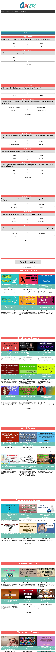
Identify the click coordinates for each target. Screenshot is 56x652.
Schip (41, 46)
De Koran (14, 141)
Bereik (14, 155)
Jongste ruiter (14, 110)
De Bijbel (41, 141)
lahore (14, 173)
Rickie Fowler (14, 233)
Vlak (14, 43)
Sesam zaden (41, 57)
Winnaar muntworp (41, 110)
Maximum (14, 158)
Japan (14, 218)
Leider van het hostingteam (14, 107)
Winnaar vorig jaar (41, 107)
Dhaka (41, 170)
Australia (14, 221)
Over (12, 11)
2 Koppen (14, 204)
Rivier (14, 46)
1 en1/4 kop (41, 207)
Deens (14, 95)
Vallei (41, 43)
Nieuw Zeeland (41, 221)
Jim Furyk (41, 236)
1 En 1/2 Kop (14, 207)
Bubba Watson (41, 233)
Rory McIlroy (14, 236)
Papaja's (14, 57)
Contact (16, 11)
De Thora (41, 144)
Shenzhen (14, 170)
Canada (41, 218)
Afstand (41, 155)
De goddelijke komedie (14, 144)
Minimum (41, 158)
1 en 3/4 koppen (41, 204)
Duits (41, 95)
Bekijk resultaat (28, 262)
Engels (14, 92)
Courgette (14, 60)
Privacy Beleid (23, 11)
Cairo (41, 173)
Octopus (41, 60)
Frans (41, 92)
